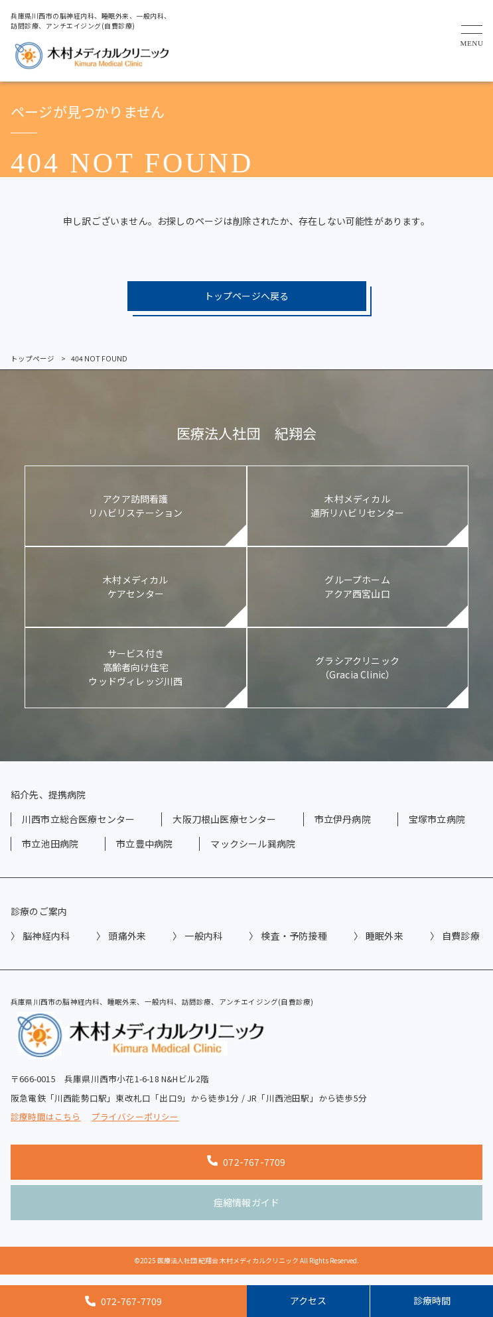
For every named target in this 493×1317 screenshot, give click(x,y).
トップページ (32, 358)
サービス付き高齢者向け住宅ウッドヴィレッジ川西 (135, 667)
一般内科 (203, 935)
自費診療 (461, 935)
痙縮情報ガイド (246, 1202)
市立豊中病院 (144, 843)
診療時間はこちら (46, 1117)
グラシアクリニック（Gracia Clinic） (357, 667)
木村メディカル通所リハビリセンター (358, 505)
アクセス (308, 1300)
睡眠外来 (384, 935)
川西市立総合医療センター (78, 819)
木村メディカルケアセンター (135, 586)
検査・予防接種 (293, 935)
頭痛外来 (127, 935)
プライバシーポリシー (135, 1117)
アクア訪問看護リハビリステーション (135, 505)
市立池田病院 (50, 843)
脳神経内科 (46, 935)
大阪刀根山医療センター (224, 819)
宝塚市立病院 (437, 819)
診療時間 (432, 1300)
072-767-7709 (246, 1161)
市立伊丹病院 (343, 819)
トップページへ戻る (246, 295)
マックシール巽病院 (252, 843)
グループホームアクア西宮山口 (356, 586)
